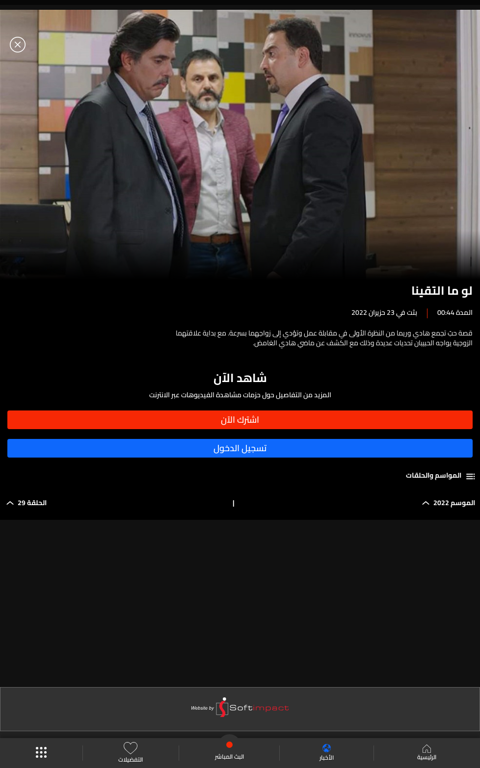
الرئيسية (426, 753)
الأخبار (327, 753)
